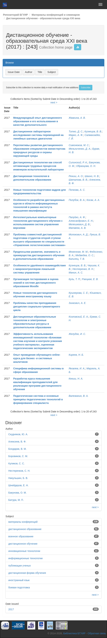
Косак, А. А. (93, 200)
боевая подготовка (19, 587)
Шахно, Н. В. (92, 176)
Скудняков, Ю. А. (18, 434)
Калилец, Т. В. (77, 258)
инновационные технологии (24, 551)
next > (53, 102)
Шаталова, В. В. (78, 179)
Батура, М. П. (16, 500)
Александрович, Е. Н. (81, 220)
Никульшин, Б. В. (18, 478)
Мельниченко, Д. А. (80, 148)
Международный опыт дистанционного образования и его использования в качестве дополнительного (37, 121)
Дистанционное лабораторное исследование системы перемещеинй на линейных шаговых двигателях (38, 135)
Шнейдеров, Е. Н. (18, 485)
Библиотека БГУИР (74, 633)
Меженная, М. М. (78, 251)
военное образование (20, 536)
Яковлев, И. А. (77, 368)
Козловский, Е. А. (79, 316)
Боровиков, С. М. (18, 456)
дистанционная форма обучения (27, 572)
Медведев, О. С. (84, 255)
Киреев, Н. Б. (76, 354)
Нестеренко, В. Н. (83, 269)
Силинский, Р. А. (78, 162)
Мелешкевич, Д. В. (79, 224)
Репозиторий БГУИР (15, 14)
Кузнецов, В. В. (93, 131)
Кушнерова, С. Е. (78, 292)
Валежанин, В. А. (78, 395)
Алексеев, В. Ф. (17, 441)
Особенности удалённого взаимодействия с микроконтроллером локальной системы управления (39, 269)
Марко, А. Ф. (76, 135)
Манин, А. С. (76, 272)
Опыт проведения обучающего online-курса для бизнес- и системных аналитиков (36, 358)
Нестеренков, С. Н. (19, 470)
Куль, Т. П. (75, 279)
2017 (11, 609)
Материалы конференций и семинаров (56, 14)
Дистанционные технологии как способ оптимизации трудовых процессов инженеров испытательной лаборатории (38, 166)
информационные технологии (25, 558)
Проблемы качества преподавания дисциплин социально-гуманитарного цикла (36, 307)
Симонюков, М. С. (79, 145)
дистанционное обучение (22, 543)
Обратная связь (97, 633)
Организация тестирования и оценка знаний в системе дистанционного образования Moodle (35, 283)
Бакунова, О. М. (17, 492)
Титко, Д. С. (76, 131)
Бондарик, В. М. (17, 448)
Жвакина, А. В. (77, 117)
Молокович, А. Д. (78, 234)
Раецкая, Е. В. (90, 279)
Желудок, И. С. (77, 334)
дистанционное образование (24, 529)
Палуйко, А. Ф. (77, 217)
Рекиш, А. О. (76, 176)
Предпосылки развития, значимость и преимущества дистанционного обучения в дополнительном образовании (38, 255)
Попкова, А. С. (77, 189)
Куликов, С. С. (16, 463)
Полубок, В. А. (77, 200)
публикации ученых (19, 565)
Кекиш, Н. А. (76, 378)
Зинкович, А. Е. (77, 303)
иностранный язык (19, 580)
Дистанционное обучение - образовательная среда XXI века (43, 18)
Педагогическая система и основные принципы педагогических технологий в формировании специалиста (38, 399)
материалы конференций (23, 521)
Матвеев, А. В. (77, 227)
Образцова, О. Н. (86, 166)
